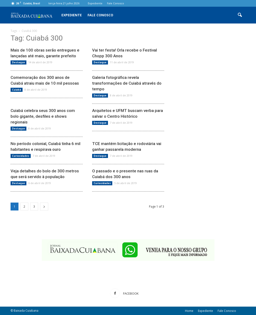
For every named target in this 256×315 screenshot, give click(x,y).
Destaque (18, 62)
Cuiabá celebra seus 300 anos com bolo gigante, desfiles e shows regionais (43, 116)
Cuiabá (16, 89)
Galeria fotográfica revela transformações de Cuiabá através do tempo (126, 83)
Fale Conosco (115, 3)
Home (189, 311)
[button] (240, 15)
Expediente (95, 3)
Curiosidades (20, 156)
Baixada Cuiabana (26, 311)
